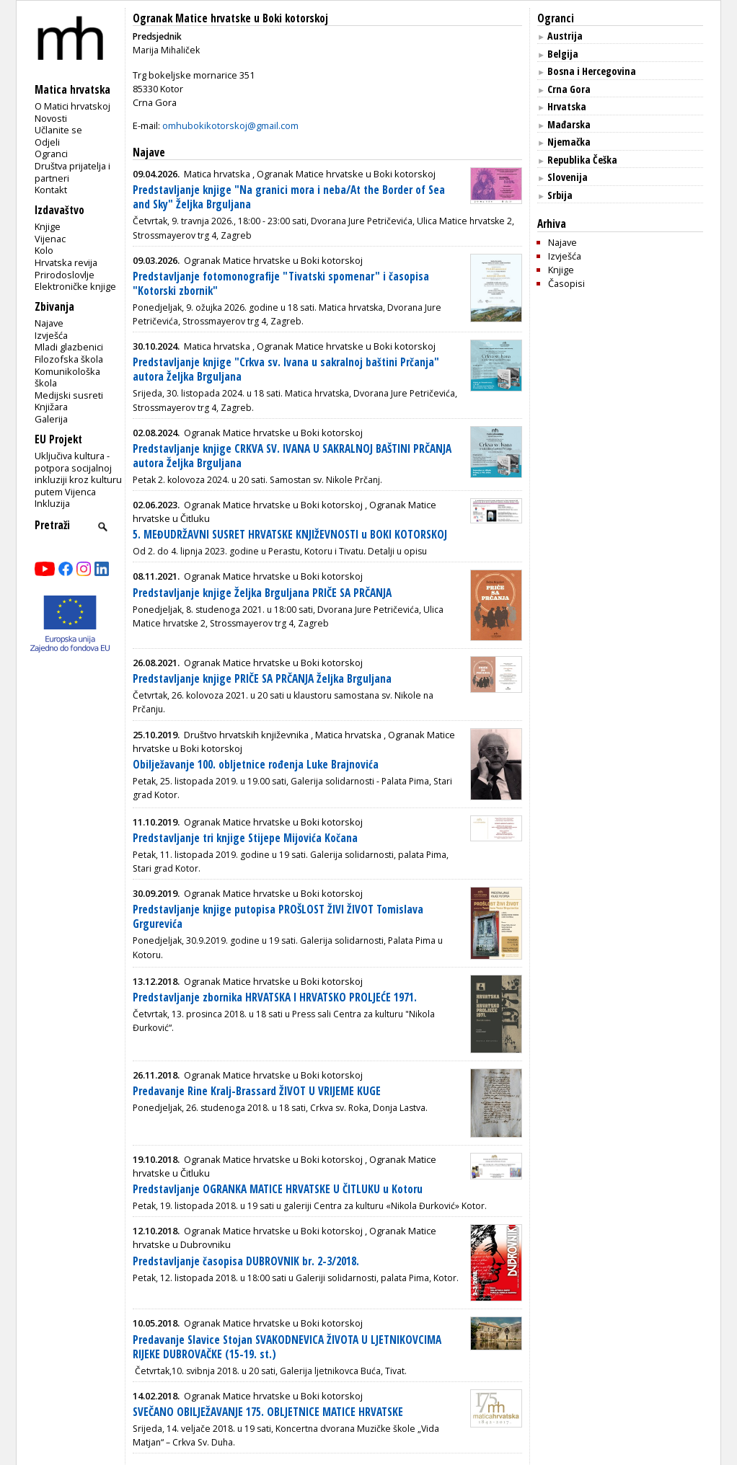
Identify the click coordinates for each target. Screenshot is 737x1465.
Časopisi (566, 283)
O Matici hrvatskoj (72, 105)
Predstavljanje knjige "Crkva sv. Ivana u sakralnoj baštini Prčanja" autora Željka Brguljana (286, 369)
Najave (49, 323)
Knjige (48, 226)
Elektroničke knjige (75, 286)
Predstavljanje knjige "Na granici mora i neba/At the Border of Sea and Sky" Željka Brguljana (289, 197)
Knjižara (51, 406)
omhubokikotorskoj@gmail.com (230, 125)
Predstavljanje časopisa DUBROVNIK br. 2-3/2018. (246, 1261)
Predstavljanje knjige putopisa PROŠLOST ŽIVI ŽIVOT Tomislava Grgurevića (278, 916)
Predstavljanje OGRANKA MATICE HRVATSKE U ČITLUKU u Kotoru (278, 1189)
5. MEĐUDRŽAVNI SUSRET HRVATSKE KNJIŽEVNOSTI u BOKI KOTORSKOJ (290, 534)
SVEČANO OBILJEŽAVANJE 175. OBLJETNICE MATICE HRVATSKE (268, 1412)
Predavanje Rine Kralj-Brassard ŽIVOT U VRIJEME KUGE (257, 1091)
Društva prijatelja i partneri (72, 172)
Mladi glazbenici (69, 346)
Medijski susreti (69, 395)
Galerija (51, 418)
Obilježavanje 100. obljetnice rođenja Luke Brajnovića (256, 764)
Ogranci (51, 153)
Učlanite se (58, 129)
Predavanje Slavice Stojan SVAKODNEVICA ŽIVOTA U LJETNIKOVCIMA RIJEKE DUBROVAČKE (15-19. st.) (287, 1347)
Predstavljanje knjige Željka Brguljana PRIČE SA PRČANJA (262, 593)
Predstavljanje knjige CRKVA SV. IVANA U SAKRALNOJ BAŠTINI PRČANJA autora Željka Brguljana (292, 456)
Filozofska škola (69, 359)
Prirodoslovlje (64, 274)
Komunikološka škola (67, 377)
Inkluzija (52, 503)
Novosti (51, 118)
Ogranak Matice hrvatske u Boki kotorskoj (230, 18)
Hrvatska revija (66, 262)
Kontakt (51, 189)
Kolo (44, 250)
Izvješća (51, 335)
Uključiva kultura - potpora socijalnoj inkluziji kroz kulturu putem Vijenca (78, 473)
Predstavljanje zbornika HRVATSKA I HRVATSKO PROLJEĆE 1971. (275, 997)
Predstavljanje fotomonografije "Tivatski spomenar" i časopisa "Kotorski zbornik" (281, 283)
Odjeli (47, 142)
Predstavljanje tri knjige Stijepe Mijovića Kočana (245, 838)
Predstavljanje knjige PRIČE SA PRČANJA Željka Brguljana (262, 678)
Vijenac (50, 238)
